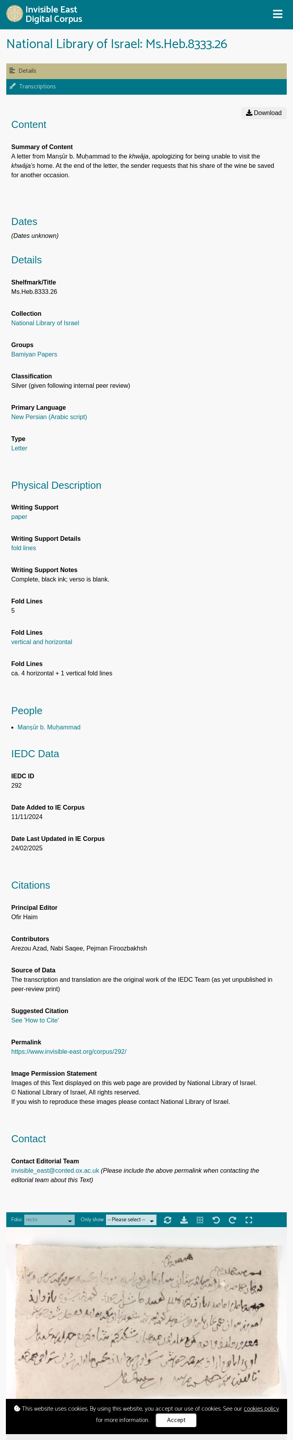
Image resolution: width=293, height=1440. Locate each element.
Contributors (30, 939)
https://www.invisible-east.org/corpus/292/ (68, 1051)
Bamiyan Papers (34, 354)
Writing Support (35, 507)
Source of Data (33, 970)
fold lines (23, 548)
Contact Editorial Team (45, 1161)
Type (18, 439)
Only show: (92, 1220)
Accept (176, 1420)
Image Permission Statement (54, 1073)
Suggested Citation (39, 1011)
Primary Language (38, 407)
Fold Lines (27, 601)
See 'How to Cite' (35, 1020)
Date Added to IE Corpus (48, 807)
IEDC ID (22, 776)
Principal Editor (34, 907)
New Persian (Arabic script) (49, 417)
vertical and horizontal (41, 642)
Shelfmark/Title (33, 282)
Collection (26, 313)
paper (19, 516)
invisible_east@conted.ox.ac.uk (55, 1170)
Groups (22, 345)
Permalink (26, 1042)
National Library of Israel (45, 323)
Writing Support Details (46, 538)
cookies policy (261, 1409)
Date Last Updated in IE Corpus (58, 838)
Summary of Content (42, 147)
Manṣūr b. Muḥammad (49, 727)
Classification (31, 376)
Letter (19, 448)
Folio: (16, 1220)
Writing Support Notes (44, 570)
